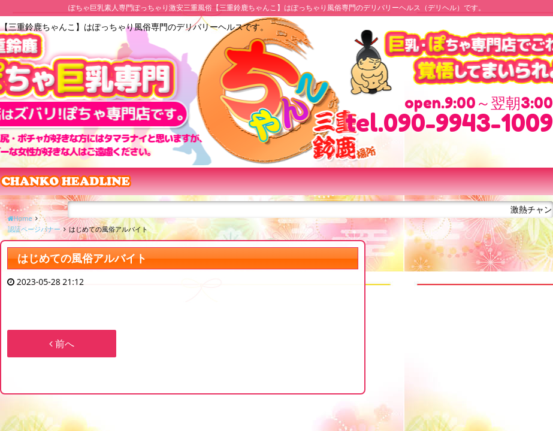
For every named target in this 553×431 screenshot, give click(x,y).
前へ (61, 343)
